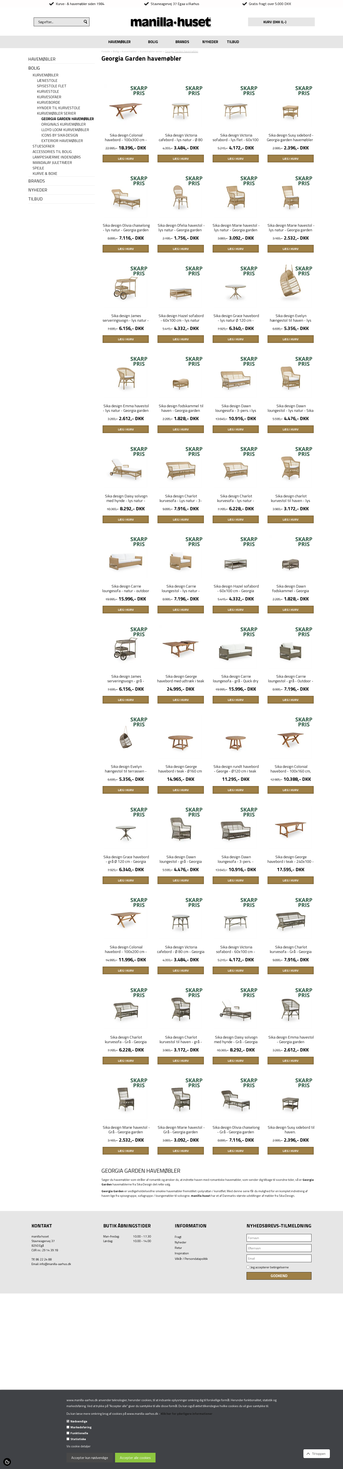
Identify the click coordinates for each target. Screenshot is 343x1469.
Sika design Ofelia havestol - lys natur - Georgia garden (181, 257)
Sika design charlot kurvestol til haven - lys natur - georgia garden (290, 573)
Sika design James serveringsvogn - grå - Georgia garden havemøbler (125, 783)
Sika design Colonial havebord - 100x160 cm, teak (290, 888)
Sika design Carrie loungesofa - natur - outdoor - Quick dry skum (125, 678)
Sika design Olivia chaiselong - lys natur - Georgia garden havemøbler (126, 259)
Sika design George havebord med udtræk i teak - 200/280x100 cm (180, 783)
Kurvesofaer (49, 97)
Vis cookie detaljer (78, 1446)
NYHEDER (210, 42)
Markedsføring (80, 1427)
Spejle (38, 168)
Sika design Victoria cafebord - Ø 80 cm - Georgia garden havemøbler (180, 1097)
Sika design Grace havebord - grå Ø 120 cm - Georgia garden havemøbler (126, 992)
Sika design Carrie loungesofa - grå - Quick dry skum (235, 783)
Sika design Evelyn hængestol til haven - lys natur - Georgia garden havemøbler (290, 366)
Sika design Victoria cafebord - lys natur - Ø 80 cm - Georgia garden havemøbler (181, 157)
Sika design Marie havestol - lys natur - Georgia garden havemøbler (236, 259)
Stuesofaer (43, 146)
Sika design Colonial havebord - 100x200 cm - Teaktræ (126, 1097)
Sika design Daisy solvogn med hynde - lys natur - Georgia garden (126, 573)
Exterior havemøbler (62, 141)
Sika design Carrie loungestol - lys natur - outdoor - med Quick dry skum (180, 681)
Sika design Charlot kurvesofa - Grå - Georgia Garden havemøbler (126, 1202)
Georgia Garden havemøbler (67, 119)
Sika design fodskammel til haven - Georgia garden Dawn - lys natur (181, 468)
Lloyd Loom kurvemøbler (65, 130)
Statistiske (78, 1439)
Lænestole (47, 80)
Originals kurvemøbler (63, 124)
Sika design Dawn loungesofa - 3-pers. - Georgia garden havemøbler (235, 992)
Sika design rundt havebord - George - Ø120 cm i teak (236, 886)
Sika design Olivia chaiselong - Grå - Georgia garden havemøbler (236, 1307)
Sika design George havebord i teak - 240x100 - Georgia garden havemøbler (290, 992)
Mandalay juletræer (52, 162)
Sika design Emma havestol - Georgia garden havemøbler (291, 1202)
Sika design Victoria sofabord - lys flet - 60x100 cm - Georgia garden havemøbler (236, 157)
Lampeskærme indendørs (57, 157)
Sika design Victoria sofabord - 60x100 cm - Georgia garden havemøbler (235, 1097)
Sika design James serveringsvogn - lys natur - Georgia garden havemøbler (125, 364)
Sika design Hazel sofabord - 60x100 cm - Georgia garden (236, 678)
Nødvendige (78, 1421)
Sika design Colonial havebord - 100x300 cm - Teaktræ (126, 154)
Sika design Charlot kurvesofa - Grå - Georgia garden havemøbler (291, 1097)
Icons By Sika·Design (59, 135)
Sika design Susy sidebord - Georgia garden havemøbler (290, 152)
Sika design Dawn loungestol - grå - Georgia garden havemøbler (180, 992)
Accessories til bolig (52, 151)
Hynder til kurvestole (58, 108)
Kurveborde (48, 102)
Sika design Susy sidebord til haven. (291, 1305)
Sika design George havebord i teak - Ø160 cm (180, 886)
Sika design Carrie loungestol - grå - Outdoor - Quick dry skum (290, 783)
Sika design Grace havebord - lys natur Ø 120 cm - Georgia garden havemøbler (235, 364)
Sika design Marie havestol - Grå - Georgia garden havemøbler (126, 1307)
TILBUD (233, 42)
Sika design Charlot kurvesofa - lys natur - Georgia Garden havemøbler (235, 573)
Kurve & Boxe (45, 173)
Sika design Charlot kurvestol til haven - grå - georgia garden (180, 1202)
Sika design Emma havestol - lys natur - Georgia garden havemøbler (126, 468)
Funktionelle (79, 1433)
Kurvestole (48, 91)
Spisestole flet (51, 86)
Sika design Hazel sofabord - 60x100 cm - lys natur (181, 361)
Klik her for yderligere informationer (186, 1413)
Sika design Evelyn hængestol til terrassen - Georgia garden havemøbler (125, 888)
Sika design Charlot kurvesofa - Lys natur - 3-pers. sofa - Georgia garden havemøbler (180, 576)
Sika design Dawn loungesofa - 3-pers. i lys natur (235, 468)
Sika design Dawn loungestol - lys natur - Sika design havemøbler (290, 468)
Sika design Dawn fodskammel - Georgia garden (290, 678)
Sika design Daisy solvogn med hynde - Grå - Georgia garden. (235, 1202)
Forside (106, 51)
